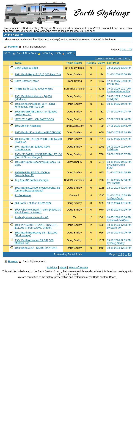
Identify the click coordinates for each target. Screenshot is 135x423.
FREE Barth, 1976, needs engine (34, 88)
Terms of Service (78, 267)
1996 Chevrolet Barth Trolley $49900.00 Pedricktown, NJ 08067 (38, 211)
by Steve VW (114, 227)
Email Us (52, 267)
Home (63, 267)
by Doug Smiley (116, 243)
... (127, 49)
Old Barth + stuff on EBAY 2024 (33, 203)
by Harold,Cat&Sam (118, 220)
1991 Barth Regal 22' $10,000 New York (38, 74)
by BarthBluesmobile (118, 91)
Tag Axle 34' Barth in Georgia (31, 180)
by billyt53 (112, 99)
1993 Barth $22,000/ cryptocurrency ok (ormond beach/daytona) (37, 189)
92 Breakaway (23, 195)
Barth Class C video (26, 67)
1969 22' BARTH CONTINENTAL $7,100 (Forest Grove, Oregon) (38, 156)
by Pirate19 (113, 183)
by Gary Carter (115, 198)
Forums (13, 46)
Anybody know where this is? (31, 217)
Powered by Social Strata (68, 254)
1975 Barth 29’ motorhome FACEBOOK (38, 132)
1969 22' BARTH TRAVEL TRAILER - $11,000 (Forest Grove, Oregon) (36, 226)
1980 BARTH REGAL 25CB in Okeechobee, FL (32, 174)
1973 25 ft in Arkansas (28, 125)
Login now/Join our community (113, 58)
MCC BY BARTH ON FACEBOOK (34, 119)
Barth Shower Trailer (26, 81)
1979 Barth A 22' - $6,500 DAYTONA (36, 247)
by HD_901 (113, 83)
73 (130, 49)
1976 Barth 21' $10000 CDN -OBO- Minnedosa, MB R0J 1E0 (35, 105)
